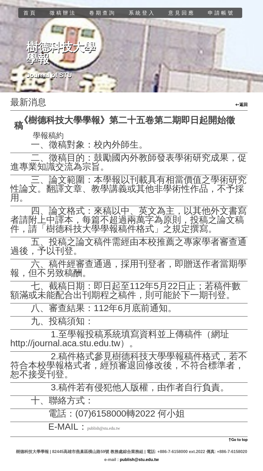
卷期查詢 (102, 13)
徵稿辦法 (63, 13)
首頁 (30, 13)
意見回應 (181, 13)
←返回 (241, 104)
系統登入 (142, 13)
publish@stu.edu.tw (103, 428)
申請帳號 (221, 13)
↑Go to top (238, 439)
